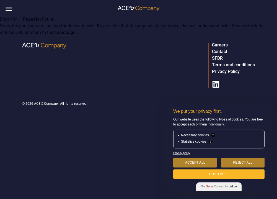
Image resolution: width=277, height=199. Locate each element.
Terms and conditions (233, 65)
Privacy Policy (226, 71)
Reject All (242, 162)
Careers (220, 45)
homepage (65, 32)
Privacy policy (181, 153)
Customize (219, 174)
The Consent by (218, 186)
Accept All (195, 162)
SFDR (217, 58)
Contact (219, 51)
